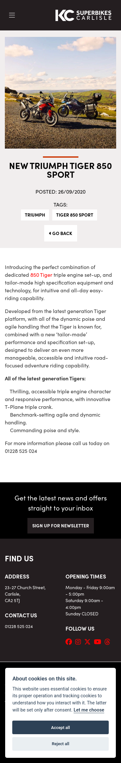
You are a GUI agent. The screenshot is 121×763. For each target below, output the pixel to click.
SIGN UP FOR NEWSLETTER (60, 525)
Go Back (60, 233)
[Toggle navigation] (12, 15)
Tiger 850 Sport (74, 214)
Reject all (60, 743)
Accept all (60, 727)
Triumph (35, 214)
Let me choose (89, 710)
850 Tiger (41, 274)
